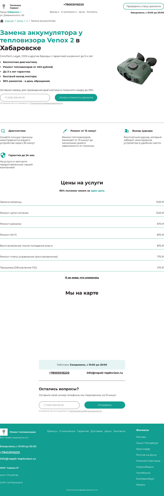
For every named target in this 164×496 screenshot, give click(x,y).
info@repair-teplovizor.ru (105, 373)
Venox (20, 20)
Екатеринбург (145, 478)
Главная (9, 20)
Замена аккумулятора (43, 20)
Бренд (54, 12)
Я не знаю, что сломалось (82, 277)
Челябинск (143, 472)
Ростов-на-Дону (146, 454)
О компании (69, 12)
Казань (140, 484)
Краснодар (143, 449)
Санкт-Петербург (147, 443)
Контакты (92, 12)
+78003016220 (73, 4)
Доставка (96, 431)
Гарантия (83, 431)
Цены (82, 12)
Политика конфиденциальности (82, 490)
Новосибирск (145, 466)
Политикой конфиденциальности (46, 103)
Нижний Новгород (148, 460)
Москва (141, 437)
